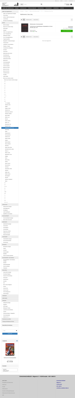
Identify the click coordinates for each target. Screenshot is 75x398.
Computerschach (6, 72)
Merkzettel (71, 0)
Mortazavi (7, 166)
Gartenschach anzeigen (7, 206)
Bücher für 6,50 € (6, 71)
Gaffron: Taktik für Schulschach (8, 17)
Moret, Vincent (7, 163)
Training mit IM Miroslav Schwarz (8, 321)
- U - (5, 197)
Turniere (4, 311)
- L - (5, 99)
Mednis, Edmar (7, 138)
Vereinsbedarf (49, 8)
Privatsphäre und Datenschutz (7, 382)
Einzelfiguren (5, 210)
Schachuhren (5, 225)
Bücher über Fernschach (7, 219)
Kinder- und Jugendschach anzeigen (9, 13)
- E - (5, 88)
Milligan (6, 156)
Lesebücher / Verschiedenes (8, 44)
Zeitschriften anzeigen (7, 272)
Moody (6, 161)
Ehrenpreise (56, 8)
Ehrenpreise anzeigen (7, 246)
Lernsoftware (5, 18)
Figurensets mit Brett (7, 231)
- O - (5, 184)
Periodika (5, 74)
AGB (3, 395)
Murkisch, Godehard (8, 179)
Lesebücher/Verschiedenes (8, 309)
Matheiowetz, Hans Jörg (9, 127)
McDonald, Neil (7, 134)
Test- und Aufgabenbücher (8, 37)
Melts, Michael (7, 142)
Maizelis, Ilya (7, 110)
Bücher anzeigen (6, 24)
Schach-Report (5, 293)
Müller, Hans (7, 172)
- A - (5, 81)
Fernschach (5, 51)
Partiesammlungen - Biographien (9, 313)
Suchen (57, 0)
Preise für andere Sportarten (8, 255)
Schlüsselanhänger (6, 264)
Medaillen (5, 253)
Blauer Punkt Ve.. (10, 370)
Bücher (16, 8)
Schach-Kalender (6, 63)
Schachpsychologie (6, 56)
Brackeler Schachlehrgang (7, 20)
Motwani (6, 170)
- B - (5, 83)
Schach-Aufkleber (6, 266)
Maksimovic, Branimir (9, 111)
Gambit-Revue (5, 279)
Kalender (4, 262)
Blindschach (5, 60)
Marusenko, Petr (8, 124)
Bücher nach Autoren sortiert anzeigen (10, 79)
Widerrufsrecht (5, 388)
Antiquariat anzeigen (6, 302)
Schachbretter (5, 229)
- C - (5, 85)
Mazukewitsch (7, 133)
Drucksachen (5, 242)
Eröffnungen (5, 28)
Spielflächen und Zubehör (7, 213)
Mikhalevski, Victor (8, 154)
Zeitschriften (4, 270)
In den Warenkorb (67, 30)
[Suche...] (21, 4)
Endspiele (5, 304)
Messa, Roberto (8, 143)
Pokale (4, 248)
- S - (5, 189)
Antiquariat (4, 300)
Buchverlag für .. (10, 371)
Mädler (6, 106)
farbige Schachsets (6, 232)
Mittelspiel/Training (6, 35)
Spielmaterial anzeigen (7, 223)
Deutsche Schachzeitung (7, 275)
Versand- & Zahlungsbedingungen (8, 390)
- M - (5, 101)
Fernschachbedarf (32, 8)
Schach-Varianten (6, 65)
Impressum (4, 384)
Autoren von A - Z (6, 316)
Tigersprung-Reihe (6, 39)
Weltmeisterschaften (7, 58)
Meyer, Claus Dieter (8, 147)
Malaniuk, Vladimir (8, 113)
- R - (5, 188)
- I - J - (5, 95)
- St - (5, 193)
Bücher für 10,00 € (6, 67)
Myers (6, 181)
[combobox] (29, 20)
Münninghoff (7, 175)
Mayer (6, 131)
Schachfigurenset (6, 208)
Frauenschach (5, 42)
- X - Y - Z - (6, 202)
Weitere (62, 8)
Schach (4, 286)
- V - (5, 198)
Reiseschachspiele (6, 234)
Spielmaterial (41, 8)
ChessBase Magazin (6, 274)
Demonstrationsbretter (7, 240)
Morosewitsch (7, 165)
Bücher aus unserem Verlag (8, 26)
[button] (61, 1)
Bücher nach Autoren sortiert (8, 78)
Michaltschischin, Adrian (9, 149)
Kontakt (3, 386)
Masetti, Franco (8, 126)
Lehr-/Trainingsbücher (7, 33)
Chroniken (5, 49)
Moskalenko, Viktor (8, 168)
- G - (5, 92)
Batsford (10, 369)
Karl (4, 282)
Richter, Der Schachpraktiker (10, 357)
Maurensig (7, 129)
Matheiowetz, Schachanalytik (36, 24)
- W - (5, 200)
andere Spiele (5, 76)
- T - (5, 195)
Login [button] (65, 0)
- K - (5, 97)
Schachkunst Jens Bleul (6, 319)
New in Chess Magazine (7, 284)
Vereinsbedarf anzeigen (7, 238)
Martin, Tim (7, 122)
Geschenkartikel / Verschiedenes (8, 257)
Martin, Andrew (7, 120)
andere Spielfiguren (6, 211)
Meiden (6, 140)
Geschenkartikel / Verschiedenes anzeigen (9, 260)
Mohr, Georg (7, 159)
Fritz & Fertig (5, 15)
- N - (5, 182)
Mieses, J (7, 150)
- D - (5, 87)
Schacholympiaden (6, 62)
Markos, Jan (7, 117)
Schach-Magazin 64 (6, 291)
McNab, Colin (7, 136)
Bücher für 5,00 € (6, 69)
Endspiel (4, 30)
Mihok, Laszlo (7, 152)
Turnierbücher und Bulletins (8, 47)
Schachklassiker (6, 55)
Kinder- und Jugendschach (8, 8)
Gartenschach (23, 8)
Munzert (6, 177)
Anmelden (10, 333)
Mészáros (7, 145)
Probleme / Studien (6, 46)
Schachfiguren (5, 227)
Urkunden (5, 250)
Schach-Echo (5, 288)
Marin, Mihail (7, 115)
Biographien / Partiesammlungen (9, 40)
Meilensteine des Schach (7, 53)
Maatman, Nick (7, 104)
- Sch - (5, 191)
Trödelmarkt (4, 295)
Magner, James (8, 108)
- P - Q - (5, 186)
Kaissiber (5, 281)
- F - (5, 90)
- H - (5, 94)
